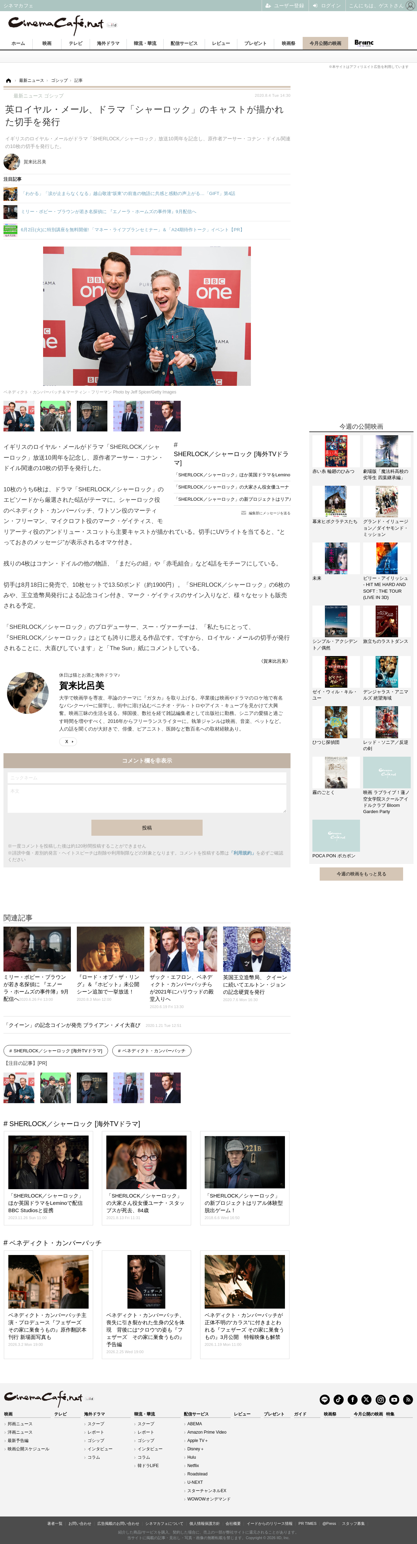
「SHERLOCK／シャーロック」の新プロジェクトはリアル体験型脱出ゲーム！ (254, 499)
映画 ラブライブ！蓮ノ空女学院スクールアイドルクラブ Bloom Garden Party (386, 802)
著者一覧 (55, 1523)
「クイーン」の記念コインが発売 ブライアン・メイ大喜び (92, 1025)
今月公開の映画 (325, 43)
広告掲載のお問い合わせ (118, 1523)
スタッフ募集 (353, 1523)
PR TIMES (308, 1523)
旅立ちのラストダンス (385, 641)
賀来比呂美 (81, 685)
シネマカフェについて (164, 1523)
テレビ (75, 43)
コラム (94, 1457)
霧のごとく (323, 792)
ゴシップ (96, 1440)
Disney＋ (195, 1448)
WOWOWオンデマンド (209, 1499)
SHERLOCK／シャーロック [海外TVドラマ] (231, 458)
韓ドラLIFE (148, 1465)
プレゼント (255, 43)
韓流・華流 (145, 43)
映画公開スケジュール (28, 1448)
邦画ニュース (20, 1423)
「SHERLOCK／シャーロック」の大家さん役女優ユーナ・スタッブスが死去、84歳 (259, 487)
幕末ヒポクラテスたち (335, 521)
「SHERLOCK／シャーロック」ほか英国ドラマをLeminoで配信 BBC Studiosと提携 (261, 474)
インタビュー (100, 1448)
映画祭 (288, 43)
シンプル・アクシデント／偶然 (335, 644)
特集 (390, 1414)
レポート (96, 1432)
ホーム (18, 43)
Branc (363, 43)
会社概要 (233, 1523)
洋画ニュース (20, 1432)
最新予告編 (18, 1440)
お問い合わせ (79, 1523)
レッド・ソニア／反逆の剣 (385, 745)
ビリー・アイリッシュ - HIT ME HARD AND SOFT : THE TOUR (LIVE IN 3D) (385, 588)
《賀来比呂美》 (275, 661)
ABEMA (194, 1423)
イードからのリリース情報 (270, 1523)
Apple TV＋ (197, 1440)
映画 (46, 43)
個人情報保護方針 (204, 1523)
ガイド (300, 1414)
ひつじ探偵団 (326, 742)
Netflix (193, 1465)
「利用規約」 (242, 853)
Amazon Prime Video (207, 1432)
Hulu (191, 1457)
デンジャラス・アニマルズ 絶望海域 (385, 695)
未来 (316, 578)
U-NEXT (195, 1482)
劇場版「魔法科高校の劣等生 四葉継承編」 (385, 474)
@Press (329, 1523)
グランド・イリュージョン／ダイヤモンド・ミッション (385, 528)
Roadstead (197, 1474)
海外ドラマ (108, 43)
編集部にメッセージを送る (270, 513)
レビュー (221, 43)
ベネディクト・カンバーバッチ (154, 1050)
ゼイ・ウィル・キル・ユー (335, 695)
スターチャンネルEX (206, 1490)
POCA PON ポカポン (333, 855)
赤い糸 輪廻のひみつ (333, 471)
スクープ (96, 1423)
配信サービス (184, 43)
